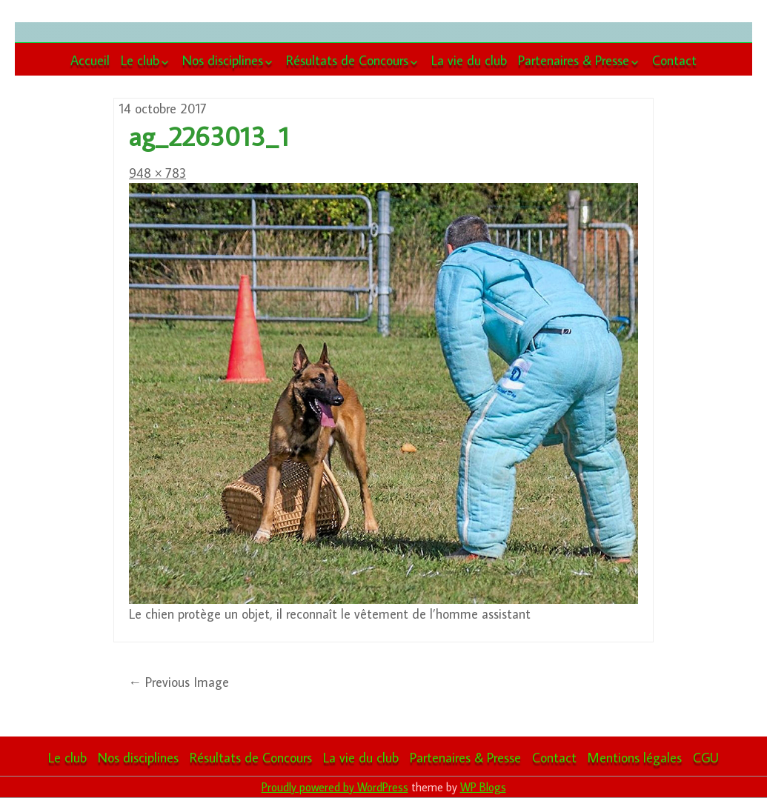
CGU (706, 757)
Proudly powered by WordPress (335, 786)
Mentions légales (635, 757)
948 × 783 (157, 173)
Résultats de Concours (347, 60)
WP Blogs (483, 786)
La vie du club (469, 60)
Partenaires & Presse (573, 60)
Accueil (90, 60)
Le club (140, 60)
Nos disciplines (222, 60)
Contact (674, 60)
